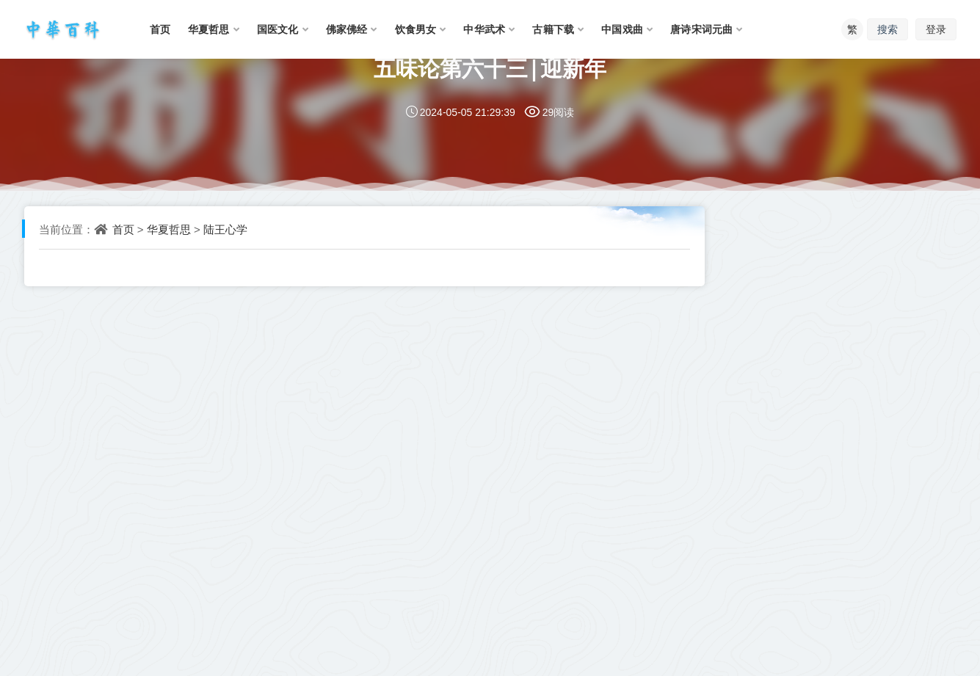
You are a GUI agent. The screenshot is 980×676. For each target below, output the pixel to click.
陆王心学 (225, 229)
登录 (936, 29)
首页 (123, 229)
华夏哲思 (169, 229)
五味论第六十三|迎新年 (490, 68)
